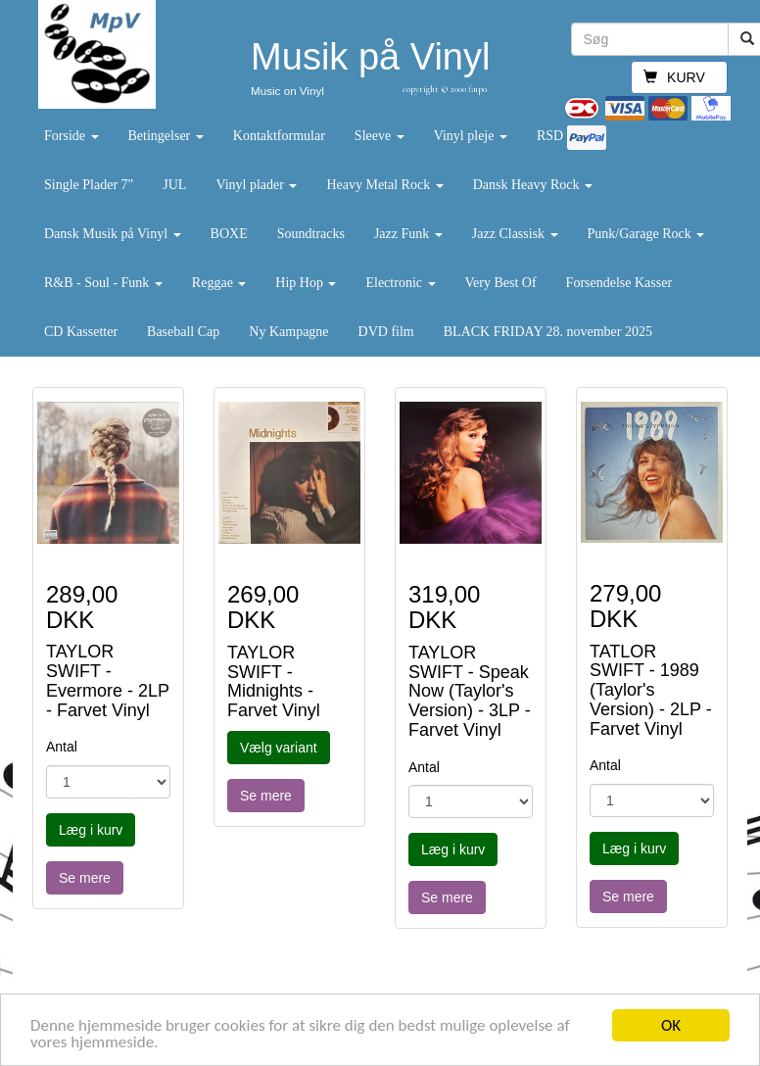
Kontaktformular (279, 135)
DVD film (386, 331)
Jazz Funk (408, 233)
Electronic (400, 282)
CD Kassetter (81, 331)
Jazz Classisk (515, 233)
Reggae (219, 282)
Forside (71, 135)
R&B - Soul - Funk (103, 282)
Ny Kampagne (288, 331)
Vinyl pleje (470, 135)
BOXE (229, 233)
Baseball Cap (183, 331)
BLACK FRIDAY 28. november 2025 (548, 331)
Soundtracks (311, 233)
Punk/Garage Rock (646, 233)
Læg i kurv (90, 830)
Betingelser (166, 135)
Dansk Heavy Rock (533, 184)
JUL (174, 184)
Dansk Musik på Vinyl (112, 233)
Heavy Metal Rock (384, 184)
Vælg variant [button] (278, 747)
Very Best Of (501, 282)
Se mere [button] (85, 878)
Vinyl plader (256, 184)
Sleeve (379, 135)
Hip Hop (305, 282)
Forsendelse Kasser (619, 282)
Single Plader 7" (88, 184)
